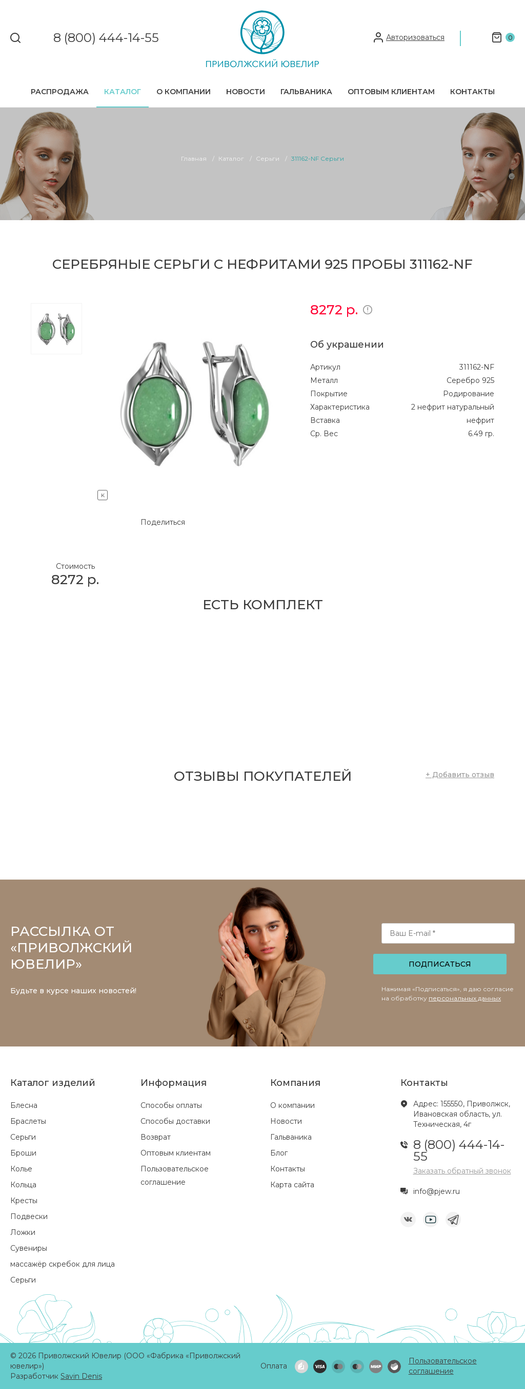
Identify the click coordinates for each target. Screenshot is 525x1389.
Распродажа (60, 91)
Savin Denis (81, 1376)
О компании (183, 91)
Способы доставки (175, 1121)
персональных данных (465, 998)
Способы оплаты (171, 1105)
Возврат (155, 1137)
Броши (23, 1153)
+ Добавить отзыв (460, 774)
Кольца (23, 1184)
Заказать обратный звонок (462, 1171)
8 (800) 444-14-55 (106, 38)
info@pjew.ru (436, 1191)
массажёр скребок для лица (62, 1264)
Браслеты (28, 1121)
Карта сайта (292, 1184)
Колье (21, 1168)
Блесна (23, 1105)
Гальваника (306, 91)
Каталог (122, 91)
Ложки (22, 1232)
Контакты (472, 91)
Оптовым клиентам (391, 91)
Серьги (23, 1137)
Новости (245, 91)
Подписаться (440, 964)
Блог (279, 1153)
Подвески (29, 1216)
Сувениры (28, 1248)
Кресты (23, 1200)
